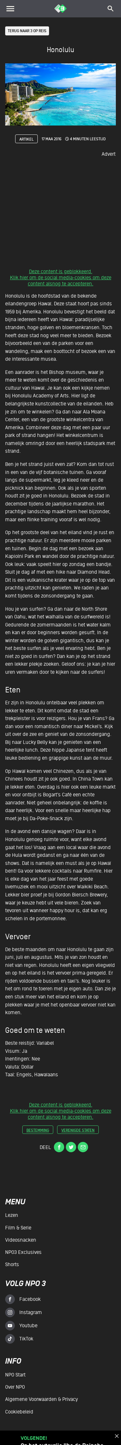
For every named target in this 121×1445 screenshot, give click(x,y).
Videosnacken (20, 1240)
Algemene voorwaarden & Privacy (41, 1400)
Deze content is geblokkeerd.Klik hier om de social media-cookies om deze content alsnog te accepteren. (60, 278)
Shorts (12, 1264)
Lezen (11, 1215)
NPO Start (15, 1375)
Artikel (26, 139)
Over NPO (15, 1387)
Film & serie (18, 1228)
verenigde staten (78, 1130)
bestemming (37, 1130)
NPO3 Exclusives (23, 1252)
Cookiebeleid (19, 1412)
